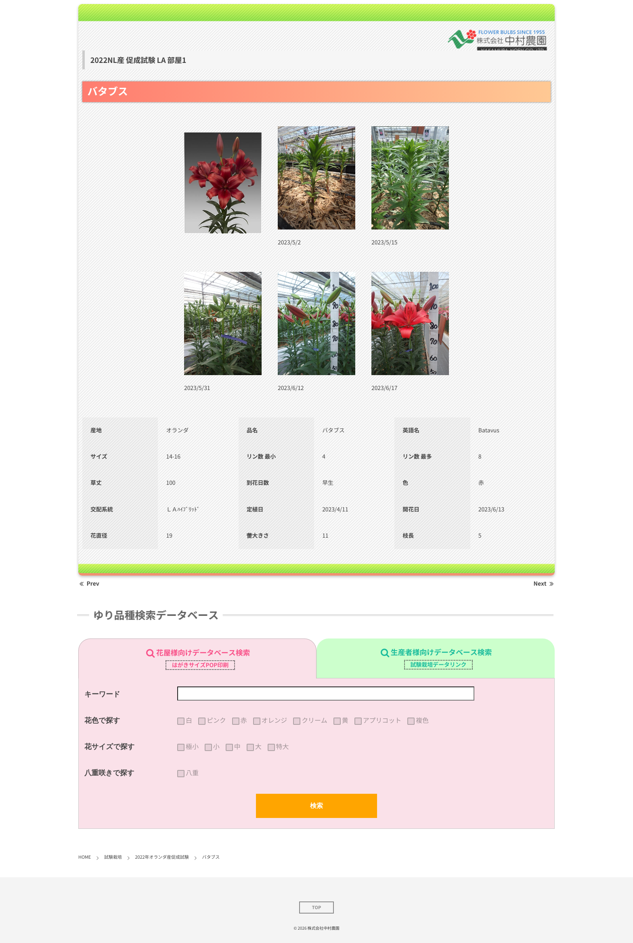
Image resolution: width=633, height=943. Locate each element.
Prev (88, 584)
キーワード (102, 694)
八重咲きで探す (109, 773)
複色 (422, 720)
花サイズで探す (109, 747)
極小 (192, 746)
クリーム (314, 720)
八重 (192, 773)
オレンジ (274, 720)
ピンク (216, 720)
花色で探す (102, 720)
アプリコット (382, 720)
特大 (282, 746)
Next (544, 584)
